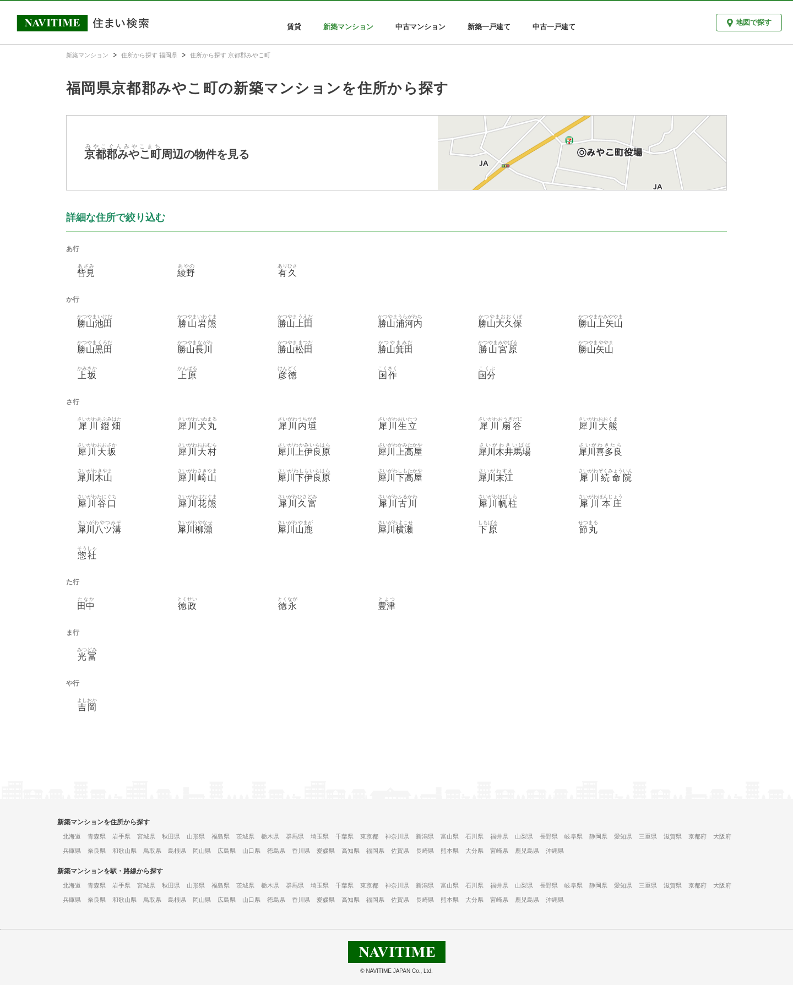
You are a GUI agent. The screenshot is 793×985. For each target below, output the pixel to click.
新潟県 (425, 836)
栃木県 (270, 836)
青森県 (97, 836)
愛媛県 (326, 850)
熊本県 (450, 850)
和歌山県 (124, 850)
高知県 (350, 850)
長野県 (549, 836)
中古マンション (420, 27)
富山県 (450, 836)
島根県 (177, 850)
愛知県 (623, 836)
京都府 (697, 836)
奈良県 (97, 850)
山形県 (196, 836)
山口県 (251, 850)
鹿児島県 (527, 850)
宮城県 (146, 836)
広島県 (227, 850)
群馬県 (295, 836)
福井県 (499, 836)
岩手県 (121, 836)
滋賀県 (673, 836)
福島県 (220, 836)
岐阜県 (573, 836)
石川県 (474, 836)
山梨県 (524, 836)
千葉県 (344, 836)
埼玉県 (320, 836)
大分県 (474, 850)
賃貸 (294, 27)
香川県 (301, 850)
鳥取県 (152, 850)
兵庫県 (72, 850)
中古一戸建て (554, 27)
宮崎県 (499, 850)
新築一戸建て (489, 27)
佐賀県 (400, 850)
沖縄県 (555, 850)
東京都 (369, 836)
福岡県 (375, 850)
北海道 (72, 836)
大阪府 (722, 836)
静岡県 (598, 836)
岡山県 (202, 850)
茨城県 (245, 836)
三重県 (648, 836)
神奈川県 (397, 836)
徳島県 (276, 850)
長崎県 (425, 850)
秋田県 (171, 836)
